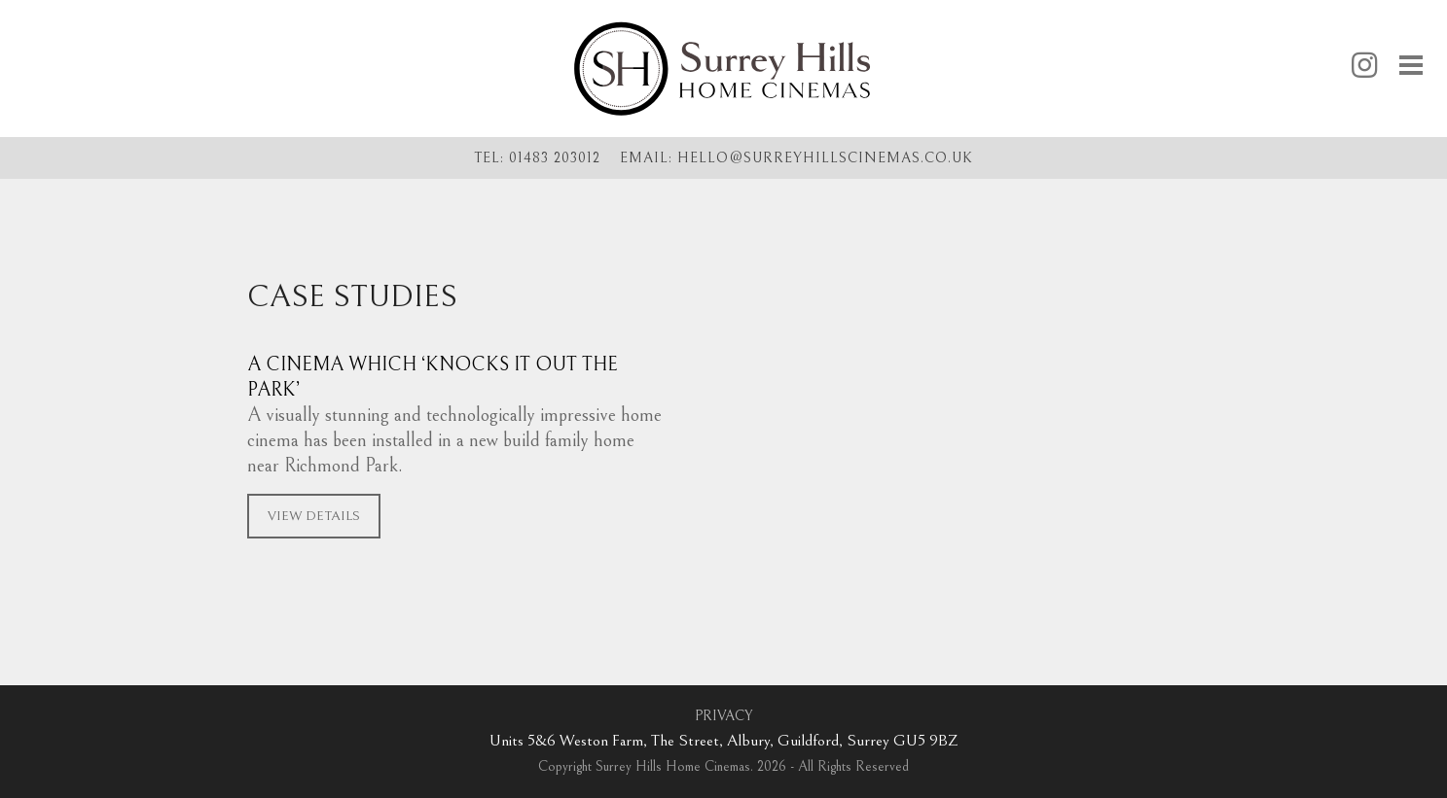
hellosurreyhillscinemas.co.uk (825, 157)
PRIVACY (723, 716)
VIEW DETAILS (314, 516)
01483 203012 (554, 158)
